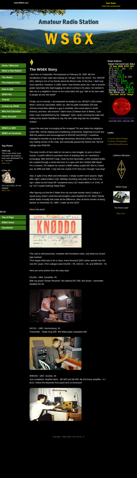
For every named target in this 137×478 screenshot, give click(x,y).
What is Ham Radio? (12, 71)
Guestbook (7, 228)
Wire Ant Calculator (11, 111)
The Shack (7, 77)
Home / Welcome (10, 65)
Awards (5, 99)
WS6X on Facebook (11, 133)
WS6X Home (8, 222)
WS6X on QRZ (9, 128)
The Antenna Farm (11, 82)
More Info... (6, 163)
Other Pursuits (9, 116)
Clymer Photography (118, 141)
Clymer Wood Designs (118, 138)
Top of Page (8, 217)
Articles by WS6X (10, 106)
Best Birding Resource (118, 144)
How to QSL (8, 89)
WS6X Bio (7, 94)
